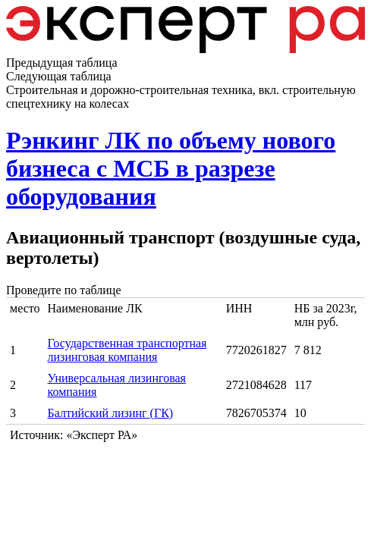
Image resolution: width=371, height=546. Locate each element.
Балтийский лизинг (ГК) (111, 412)
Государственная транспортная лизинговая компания (127, 350)
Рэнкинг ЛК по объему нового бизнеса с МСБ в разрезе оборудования (170, 168)
